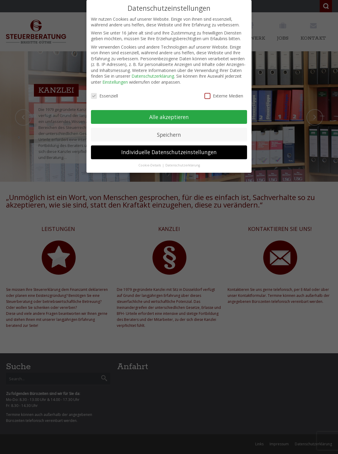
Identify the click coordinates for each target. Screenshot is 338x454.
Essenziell (104, 96)
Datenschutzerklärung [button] (182, 165)
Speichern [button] (169, 134)
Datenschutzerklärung (152, 76)
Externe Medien (223, 96)
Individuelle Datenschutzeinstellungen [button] (169, 152)
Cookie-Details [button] (150, 165)
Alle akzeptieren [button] (169, 117)
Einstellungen (115, 82)
